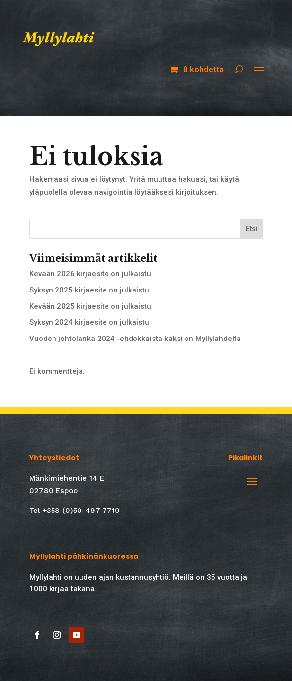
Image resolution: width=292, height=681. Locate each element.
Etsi (252, 229)
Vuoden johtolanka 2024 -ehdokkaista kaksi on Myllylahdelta (135, 338)
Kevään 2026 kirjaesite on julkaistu (90, 273)
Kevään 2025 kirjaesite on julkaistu (90, 306)
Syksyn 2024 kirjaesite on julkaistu (89, 322)
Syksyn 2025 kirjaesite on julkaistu (89, 290)
